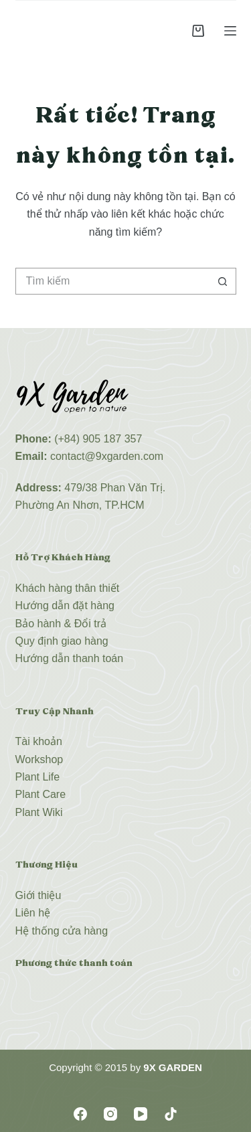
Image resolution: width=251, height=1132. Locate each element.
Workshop (39, 759)
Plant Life (37, 777)
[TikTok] (170, 1114)
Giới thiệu (38, 895)
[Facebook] (80, 1114)
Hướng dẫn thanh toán (69, 658)
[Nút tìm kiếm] (223, 281)
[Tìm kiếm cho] (112, 281)
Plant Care (40, 794)
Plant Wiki (39, 812)
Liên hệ (33, 912)
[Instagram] (110, 1114)
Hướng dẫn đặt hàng (64, 605)
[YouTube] (140, 1114)
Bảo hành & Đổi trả (61, 623)
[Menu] (230, 31)
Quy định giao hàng (61, 641)
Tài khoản (38, 741)
